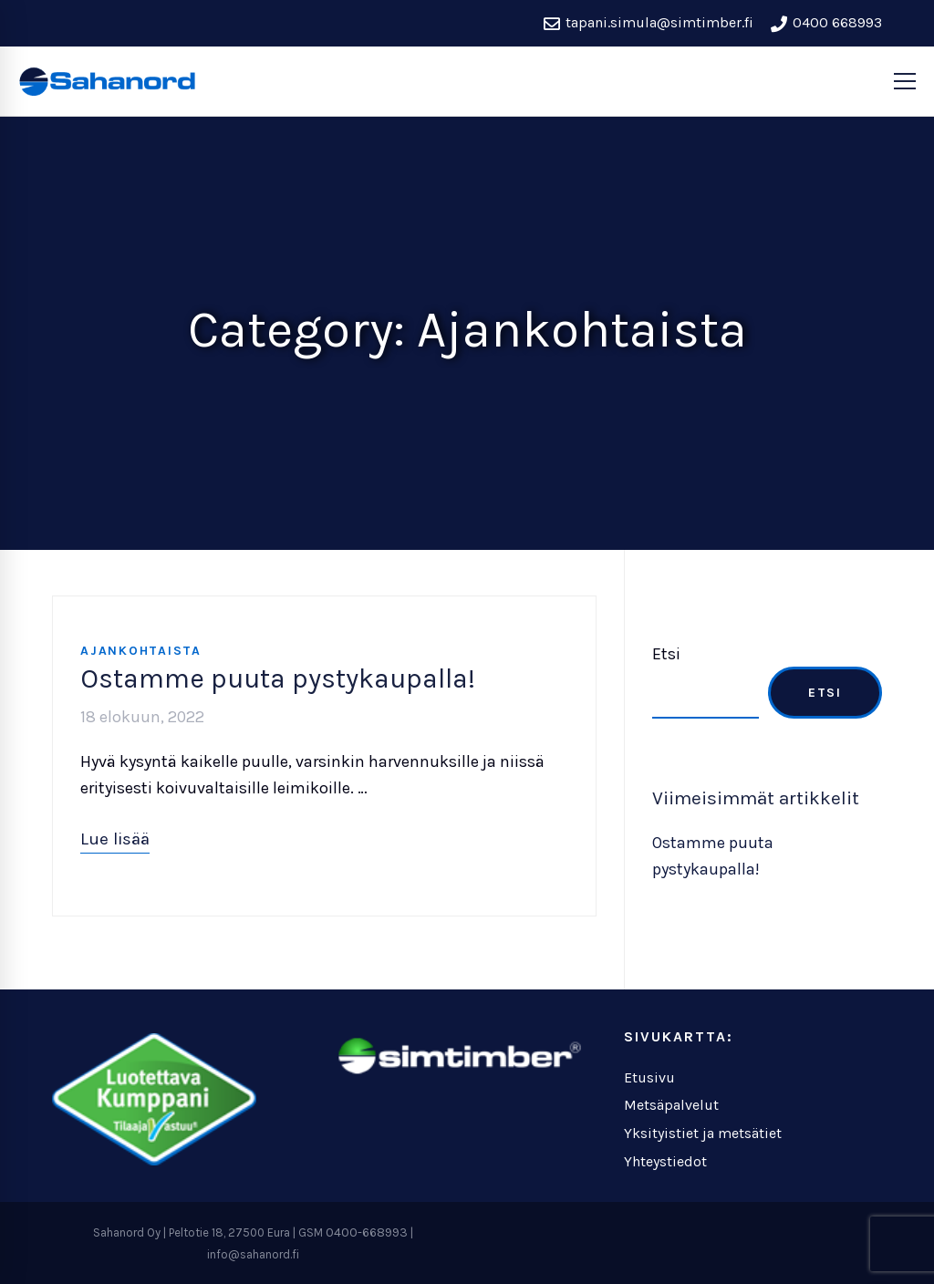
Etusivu (649, 1077)
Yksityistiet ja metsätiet (703, 1133)
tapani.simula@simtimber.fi (648, 23)
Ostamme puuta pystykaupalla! (277, 678)
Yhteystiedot (665, 1161)
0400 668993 (826, 23)
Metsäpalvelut (671, 1104)
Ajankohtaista (141, 650)
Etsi (666, 654)
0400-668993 (367, 1232)
